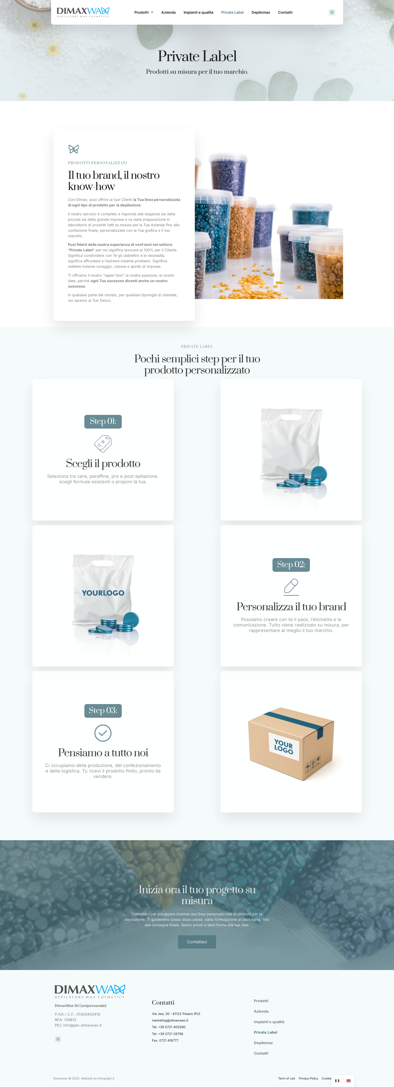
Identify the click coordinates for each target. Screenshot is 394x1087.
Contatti (285, 12)
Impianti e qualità (198, 12)
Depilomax (261, 12)
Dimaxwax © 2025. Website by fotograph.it (83, 1078)
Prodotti (143, 12)
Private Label (232, 12)
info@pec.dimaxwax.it (82, 1025)
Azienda (168, 12)
